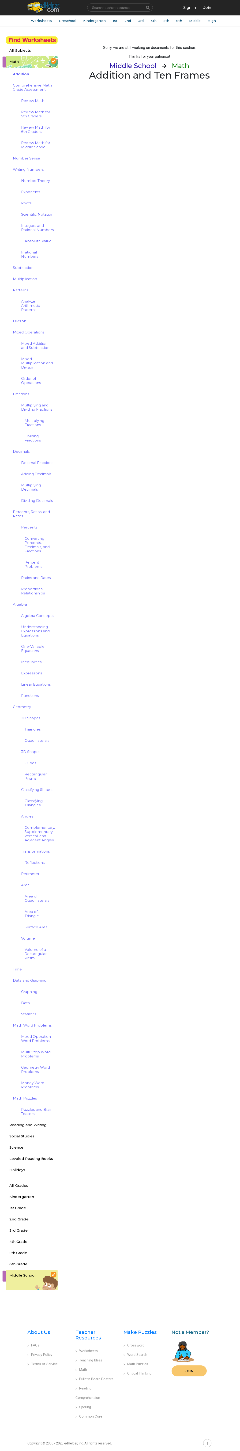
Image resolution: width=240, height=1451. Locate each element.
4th (154, 21)
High (212, 21)
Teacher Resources (88, 1335)
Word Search (135, 1355)
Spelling (83, 1407)
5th (166, 21)
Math (81, 1370)
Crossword (134, 1345)
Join (189, 1371)
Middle (195, 21)
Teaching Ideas (88, 1360)
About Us (38, 1332)
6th (179, 21)
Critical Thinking (137, 1373)
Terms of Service (42, 1364)
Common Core (88, 1416)
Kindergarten (94, 21)
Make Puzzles (140, 1332)
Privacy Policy (39, 1355)
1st (115, 21)
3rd (141, 21)
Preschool (67, 21)
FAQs (33, 1345)
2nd (127, 21)
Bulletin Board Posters (94, 1379)
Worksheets (41, 21)
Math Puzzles (136, 1364)
